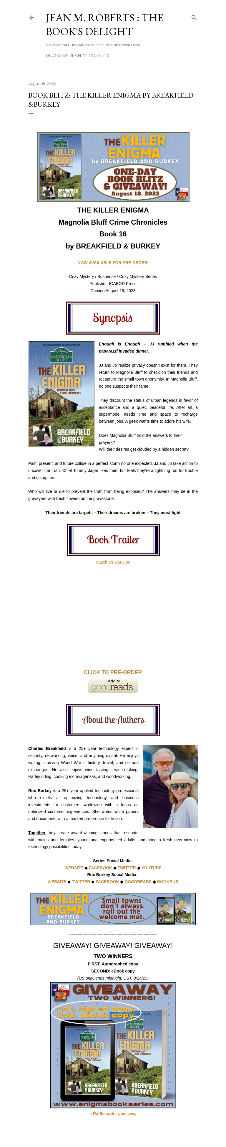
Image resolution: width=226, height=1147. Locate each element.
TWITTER (127, 867)
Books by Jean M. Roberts (78, 55)
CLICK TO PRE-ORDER (113, 672)
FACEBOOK (101, 867)
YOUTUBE (151, 867)
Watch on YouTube (113, 562)
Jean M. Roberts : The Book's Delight (104, 24)
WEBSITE (73, 867)
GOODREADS (138, 881)
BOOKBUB (167, 881)
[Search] (194, 16)
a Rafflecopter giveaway (113, 1113)
